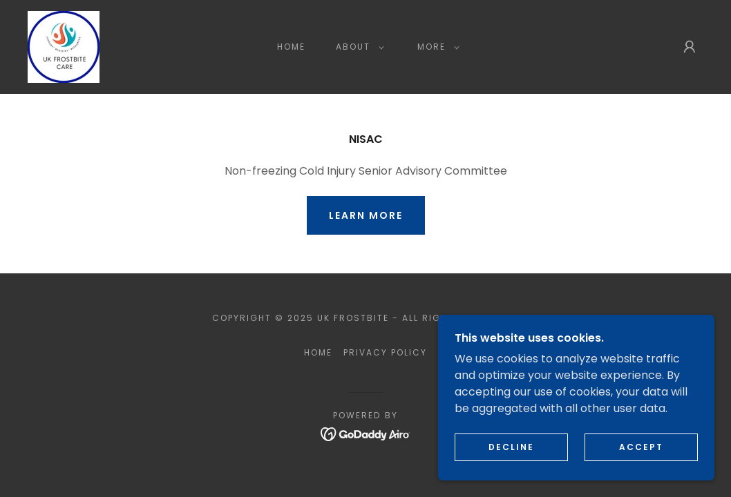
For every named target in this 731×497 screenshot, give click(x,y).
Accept (641, 447)
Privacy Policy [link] (385, 352)
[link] (63, 46)
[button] (357, 47)
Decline (511, 447)
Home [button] (318, 352)
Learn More (366, 215)
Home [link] (291, 46)
